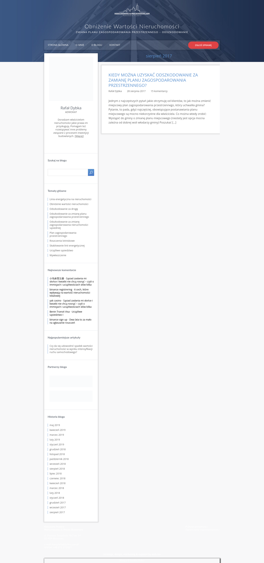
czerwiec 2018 (57, 478)
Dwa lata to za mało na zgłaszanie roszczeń (70, 321)
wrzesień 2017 (58, 507)
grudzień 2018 (58, 449)
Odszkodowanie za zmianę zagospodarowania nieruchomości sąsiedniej (69, 225)
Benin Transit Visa (60, 311)
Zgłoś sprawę (203, 45)
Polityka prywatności (196, 526)
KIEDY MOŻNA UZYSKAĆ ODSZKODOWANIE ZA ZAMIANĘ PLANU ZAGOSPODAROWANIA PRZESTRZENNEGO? (153, 80)
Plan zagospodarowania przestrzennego (63, 234)
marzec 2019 (57, 434)
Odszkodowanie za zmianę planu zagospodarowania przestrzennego (69, 215)
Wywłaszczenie (58, 255)
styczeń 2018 (57, 497)
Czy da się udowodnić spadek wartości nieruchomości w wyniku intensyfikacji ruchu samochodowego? (71, 349)
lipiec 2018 (56, 473)
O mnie (80, 45)
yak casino (55, 300)
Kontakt (114, 45)
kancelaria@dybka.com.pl (65, 544)
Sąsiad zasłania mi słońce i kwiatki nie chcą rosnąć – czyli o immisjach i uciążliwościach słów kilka (72, 281)
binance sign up (58, 319)
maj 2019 (55, 425)
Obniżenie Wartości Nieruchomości (132, 26)
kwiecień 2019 (57, 430)
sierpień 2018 (57, 468)
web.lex (156, 554)
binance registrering (61, 289)
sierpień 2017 (57, 512)
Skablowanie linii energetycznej (67, 245)
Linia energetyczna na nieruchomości (70, 199)
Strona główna (58, 45)
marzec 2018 (57, 488)
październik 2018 (59, 459)
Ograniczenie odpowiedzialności (202, 529)
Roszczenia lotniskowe (62, 240)
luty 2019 (55, 439)
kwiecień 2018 (57, 483)
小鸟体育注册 (57, 278)
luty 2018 (55, 493)
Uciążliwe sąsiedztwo (61, 250)
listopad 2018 (57, 454)
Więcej (79, 136)
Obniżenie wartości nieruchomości (69, 204)
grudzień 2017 (58, 502)
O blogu (96, 45)
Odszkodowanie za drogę (64, 208)
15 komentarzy (159, 91)
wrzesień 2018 (58, 463)
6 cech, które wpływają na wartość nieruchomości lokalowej (70, 292)
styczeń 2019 (57, 444)
